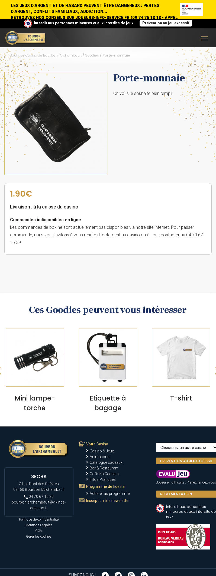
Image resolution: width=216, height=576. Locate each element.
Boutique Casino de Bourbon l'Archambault (46, 55)
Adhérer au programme (110, 493)
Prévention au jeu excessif (165, 23)
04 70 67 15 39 (39, 496)
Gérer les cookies (38, 536)
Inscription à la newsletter (108, 500)
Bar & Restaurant (104, 468)
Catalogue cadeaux (106, 462)
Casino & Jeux (102, 451)
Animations (99, 457)
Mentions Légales (38, 525)
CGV (38, 531)
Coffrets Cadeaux (105, 474)
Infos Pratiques (103, 479)
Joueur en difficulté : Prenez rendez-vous (186, 482)
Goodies (92, 55)
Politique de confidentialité (39, 519)
